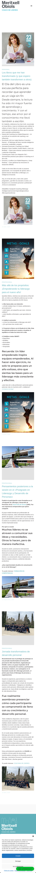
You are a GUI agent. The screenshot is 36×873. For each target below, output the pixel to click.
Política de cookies (9, 870)
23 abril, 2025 (6, 227)
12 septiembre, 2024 (8, 599)
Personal (6, 69)
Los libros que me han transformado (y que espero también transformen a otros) (16, 76)
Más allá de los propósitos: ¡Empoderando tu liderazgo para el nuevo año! (16, 289)
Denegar (18, 861)
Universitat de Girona (19, 504)
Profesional (7, 282)
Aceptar (18, 856)
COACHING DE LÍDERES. (22, 763)
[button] (33, 836)
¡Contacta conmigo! (8, 389)
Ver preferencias (18, 866)
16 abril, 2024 (6, 792)
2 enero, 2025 (6, 434)
